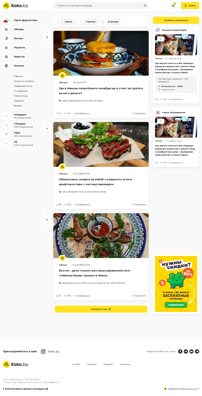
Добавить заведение (170, 20)
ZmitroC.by (191, 389)
